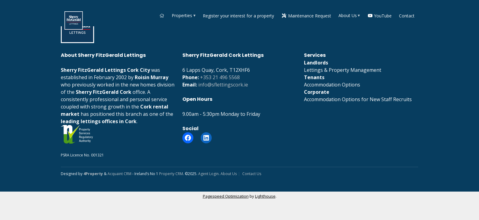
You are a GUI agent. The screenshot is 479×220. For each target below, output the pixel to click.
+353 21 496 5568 (220, 77)
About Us (347, 15)
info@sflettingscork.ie (223, 84)
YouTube (379, 16)
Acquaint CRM (119, 173)
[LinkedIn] (206, 137)
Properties (182, 15)
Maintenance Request (306, 16)
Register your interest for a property (238, 16)
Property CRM (171, 173)
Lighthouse (265, 196)
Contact (407, 16)
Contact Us (251, 173)
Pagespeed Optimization (226, 196)
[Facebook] (187, 137)
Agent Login (208, 173)
